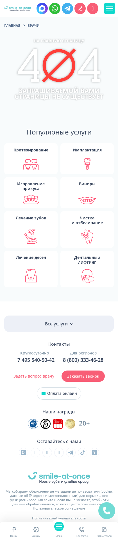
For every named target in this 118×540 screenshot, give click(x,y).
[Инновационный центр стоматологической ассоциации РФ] (33, 424)
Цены (13, 531)
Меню (59, 531)
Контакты (82, 531)
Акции (36, 531)
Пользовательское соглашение (59, 508)
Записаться (104, 531)
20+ (84, 423)
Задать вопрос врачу (33, 376)
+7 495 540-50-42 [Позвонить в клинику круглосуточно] (35, 360)
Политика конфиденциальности (59, 518)
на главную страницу (59, 40)
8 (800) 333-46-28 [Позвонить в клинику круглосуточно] (83, 360)
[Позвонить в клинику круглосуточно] (92, 8)
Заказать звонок (83, 376)
